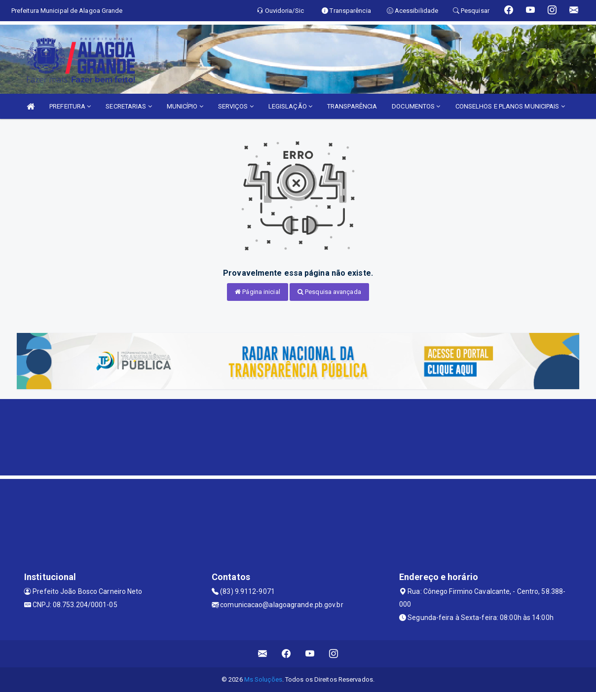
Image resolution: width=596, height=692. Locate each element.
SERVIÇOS (236, 106)
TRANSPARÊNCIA (352, 106)
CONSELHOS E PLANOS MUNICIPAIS (510, 106)
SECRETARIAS (128, 106)
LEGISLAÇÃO (290, 106)
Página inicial (257, 291)
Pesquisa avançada (329, 291)
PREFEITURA (70, 106)
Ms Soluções (263, 679)
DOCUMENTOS (416, 106)
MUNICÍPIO (185, 106)
